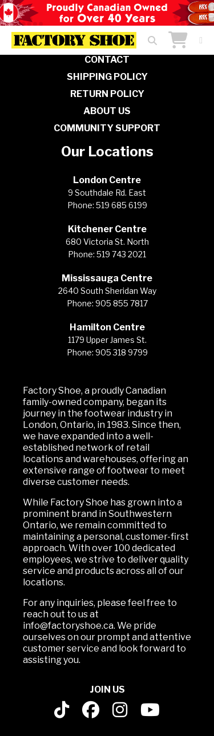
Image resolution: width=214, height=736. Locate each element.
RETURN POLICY (107, 93)
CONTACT (107, 59)
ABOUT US (107, 111)
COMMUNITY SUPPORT (107, 128)
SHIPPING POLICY (107, 76)
